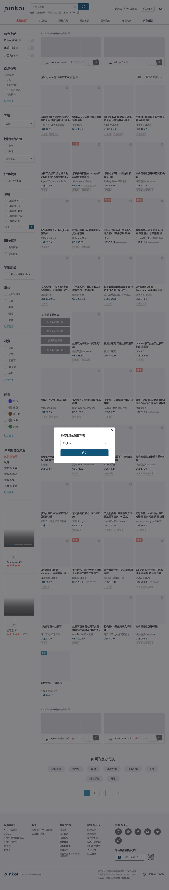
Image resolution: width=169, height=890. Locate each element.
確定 (84, 452)
